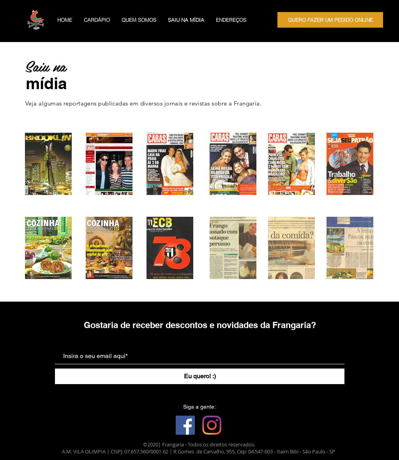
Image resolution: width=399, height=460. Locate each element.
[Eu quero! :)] (199, 376)
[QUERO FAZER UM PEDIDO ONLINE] (330, 20)
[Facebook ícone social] (185, 425)
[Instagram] (211, 425)
